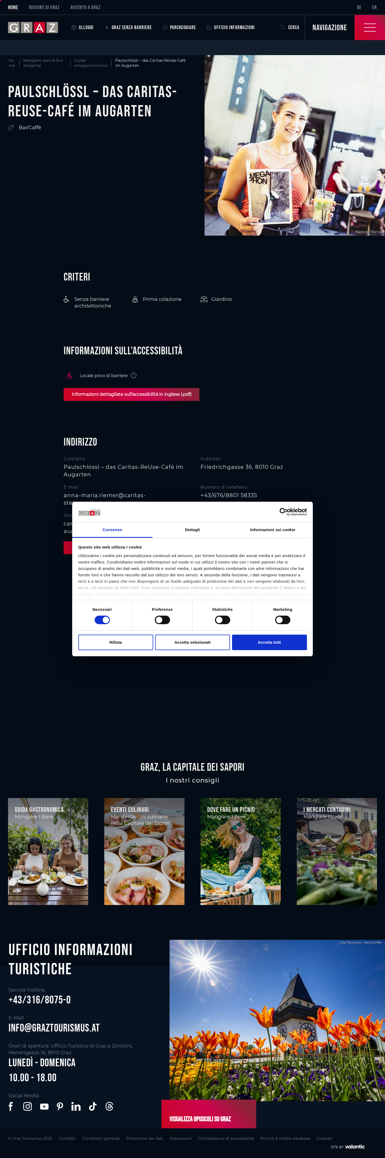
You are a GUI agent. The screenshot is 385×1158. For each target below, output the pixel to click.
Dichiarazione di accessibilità (226, 1138)
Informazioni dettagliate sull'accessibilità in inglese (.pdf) (131, 394)
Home (13, 7)
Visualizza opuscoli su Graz (200, 1119)
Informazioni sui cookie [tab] (272, 529)
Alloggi (82, 27)
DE (359, 7)
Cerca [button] (290, 27)
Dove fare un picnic (231, 809)
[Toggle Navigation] (345, 27)
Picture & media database (285, 1138)
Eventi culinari (130, 809)
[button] (12, 1106)
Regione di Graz (44, 7)
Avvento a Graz (85, 7)
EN (374, 7)
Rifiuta (115, 642)
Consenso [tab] (112, 529)
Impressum (181, 1138)
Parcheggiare (179, 27)
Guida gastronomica (39, 809)
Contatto (67, 1138)
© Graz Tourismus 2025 (30, 1138)
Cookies (324, 1138)
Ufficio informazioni (231, 27)
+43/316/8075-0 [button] (40, 1000)
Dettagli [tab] (192, 529)
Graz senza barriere (128, 27)
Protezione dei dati (144, 1138)
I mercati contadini (327, 809)
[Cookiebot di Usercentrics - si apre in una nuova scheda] (283, 512)
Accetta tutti (269, 642)
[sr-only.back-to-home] (37, 27)
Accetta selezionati (192, 642)
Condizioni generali (101, 1138)
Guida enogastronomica (91, 63)
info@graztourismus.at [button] (54, 1028)
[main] (192, 383)
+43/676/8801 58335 (229, 495)
